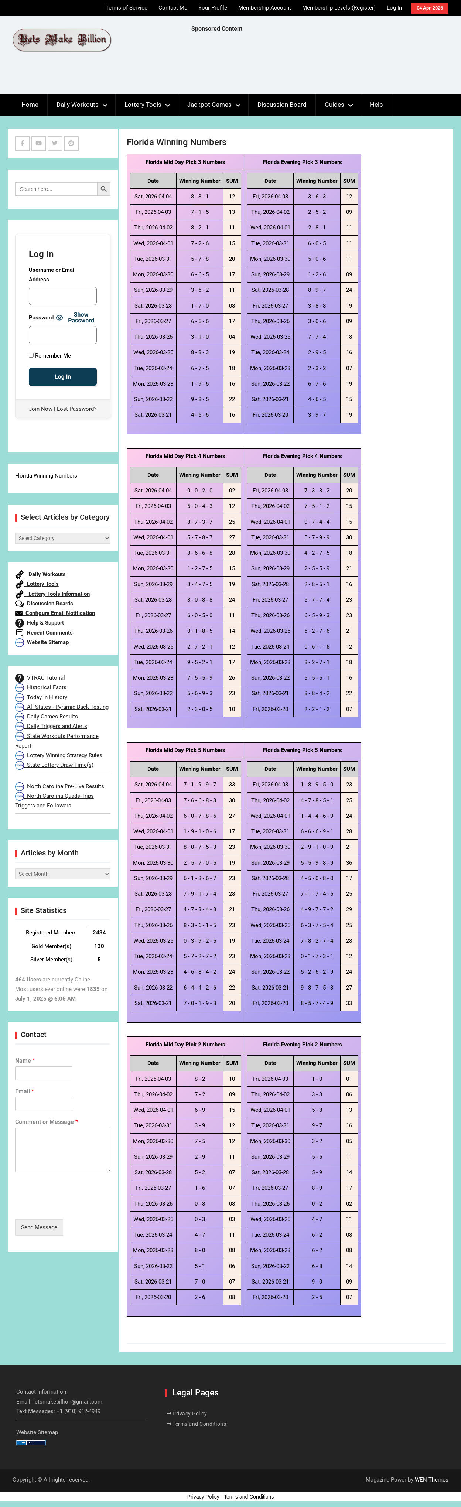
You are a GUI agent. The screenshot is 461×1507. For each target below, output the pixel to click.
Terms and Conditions (199, 1424)
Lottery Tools (142, 104)
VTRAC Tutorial (40, 677)
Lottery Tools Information (52, 594)
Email (24, 1091)
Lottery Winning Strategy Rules (58, 755)
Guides (334, 104)
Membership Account (264, 7)
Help (376, 104)
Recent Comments (44, 632)
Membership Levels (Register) (339, 7)
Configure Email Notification (55, 613)
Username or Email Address (52, 275)
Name (25, 1060)
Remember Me (50, 355)
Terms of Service (126, 7)
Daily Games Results (46, 716)
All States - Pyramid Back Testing (62, 707)
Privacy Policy (190, 1414)
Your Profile (212, 7)
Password (41, 317)
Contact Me (172, 7)
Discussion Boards (44, 603)
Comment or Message (46, 1121)
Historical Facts (40, 687)
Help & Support (39, 622)
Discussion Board (282, 104)
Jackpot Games (209, 104)
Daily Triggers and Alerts (51, 726)
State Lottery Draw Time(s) (54, 765)
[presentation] (71, 1207)
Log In (394, 7)
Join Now (40, 409)
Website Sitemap (42, 642)
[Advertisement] (325, 65)
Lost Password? (76, 409)
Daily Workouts (78, 104)
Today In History (41, 697)
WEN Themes (431, 1479)
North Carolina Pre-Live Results (59, 786)
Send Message (39, 1227)
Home (29, 104)
